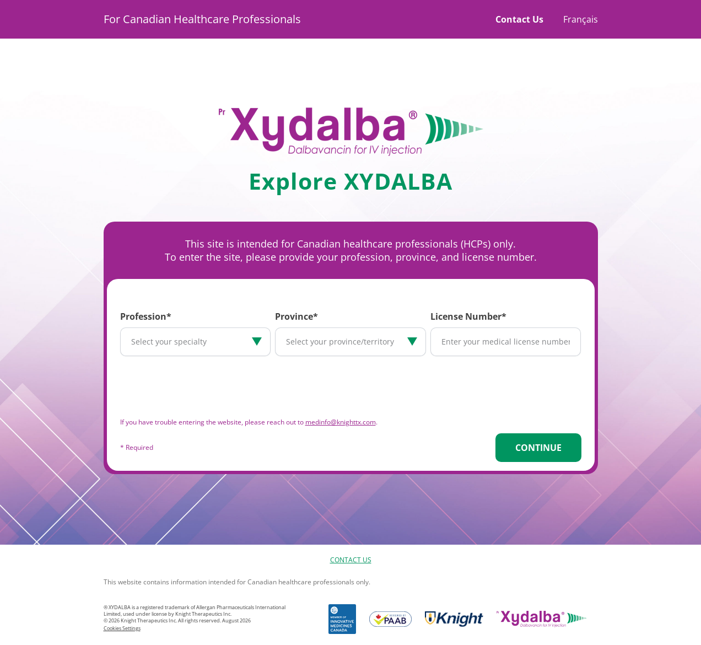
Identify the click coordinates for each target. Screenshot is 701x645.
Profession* (145, 316)
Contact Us (519, 19)
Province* (296, 316)
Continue (538, 448)
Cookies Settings (122, 628)
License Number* (468, 316)
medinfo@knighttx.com (340, 422)
